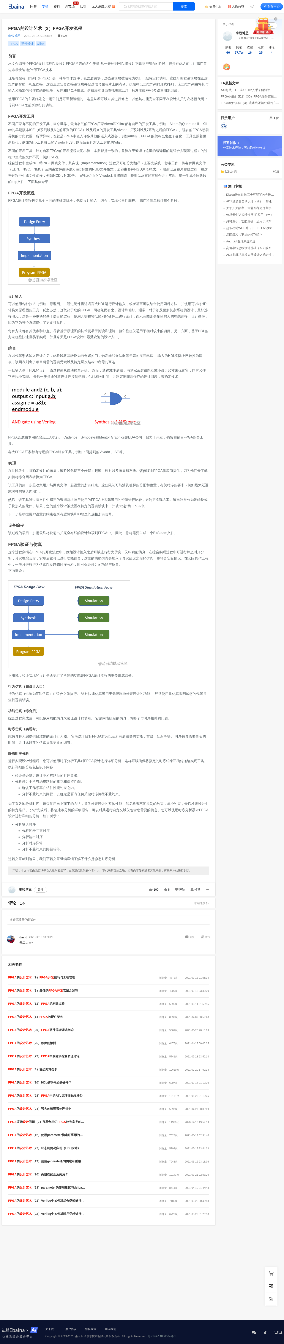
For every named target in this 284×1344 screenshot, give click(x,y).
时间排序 (201, 903)
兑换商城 (238, 6)
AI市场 (70, 6)
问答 (33, 6)
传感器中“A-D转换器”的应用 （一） (249, 214)
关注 (41, 889)
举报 (205, 937)
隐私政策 (90, 1329)
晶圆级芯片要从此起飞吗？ (244, 234)
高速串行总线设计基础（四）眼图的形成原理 (251, 248)
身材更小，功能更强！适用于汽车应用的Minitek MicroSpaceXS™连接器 (251, 221)
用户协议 (70, 1329)
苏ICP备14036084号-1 (162, 1336)
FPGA (13, 43)
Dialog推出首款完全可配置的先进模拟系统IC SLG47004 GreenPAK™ (251, 194)
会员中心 (215, 6)
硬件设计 (27, 43)
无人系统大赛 (101, 6)
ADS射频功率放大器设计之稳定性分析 (251, 254)
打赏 (195, 889)
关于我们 (51, 1329)
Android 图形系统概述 (241, 241)
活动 (83, 6)
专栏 (45, 6)
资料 (57, 6)
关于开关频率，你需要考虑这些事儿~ (251, 207)
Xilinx (40, 43)
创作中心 (272, 6)
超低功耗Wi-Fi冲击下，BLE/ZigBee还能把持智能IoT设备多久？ (251, 227)
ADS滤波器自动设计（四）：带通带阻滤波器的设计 (251, 201)
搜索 (184, 6)
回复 (190, 937)
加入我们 (110, 1329)
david (23, 937)
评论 (180, 889)
